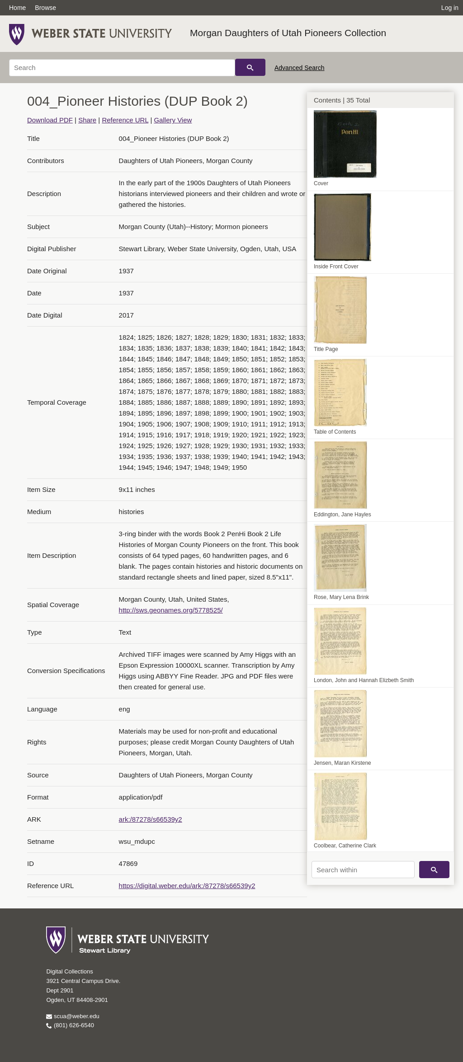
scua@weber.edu (72, 1016)
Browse (45, 7)
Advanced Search (299, 67)
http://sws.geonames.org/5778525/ (171, 610)
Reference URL (125, 120)
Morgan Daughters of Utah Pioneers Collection (288, 33)
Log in (449, 7)
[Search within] (363, 869)
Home (17, 7)
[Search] (122, 67)
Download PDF (50, 120)
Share (87, 120)
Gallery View (173, 120)
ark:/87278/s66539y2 (150, 819)
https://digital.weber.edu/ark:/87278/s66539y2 (187, 885)
